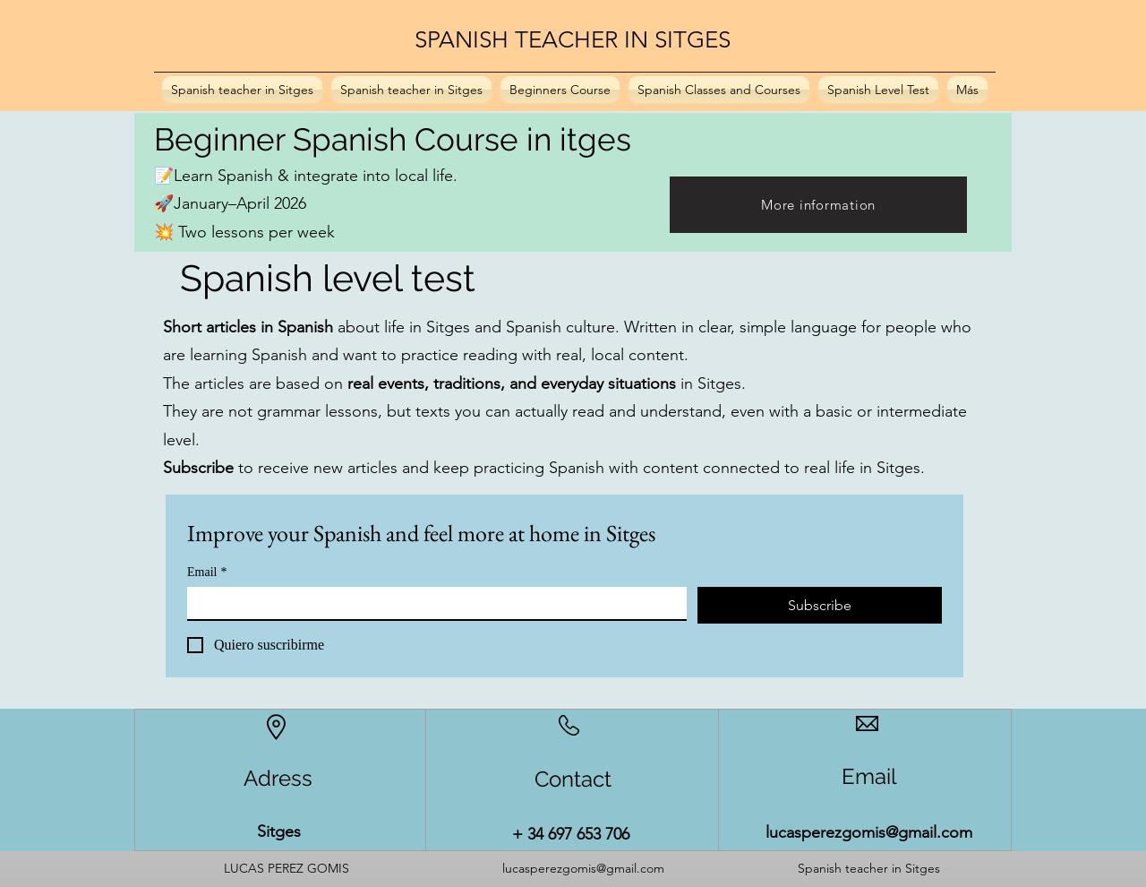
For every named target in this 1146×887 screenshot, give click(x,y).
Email (207, 572)
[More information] (818, 205)
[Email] (431, 603)
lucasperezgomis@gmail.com (868, 832)
